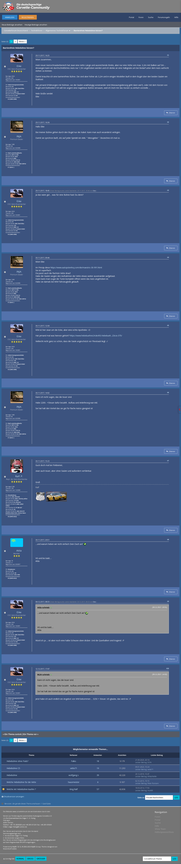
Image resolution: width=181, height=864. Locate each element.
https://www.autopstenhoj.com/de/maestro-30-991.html (76, 267)
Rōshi (5, 849)
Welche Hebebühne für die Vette (21, 782)
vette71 (73, 768)
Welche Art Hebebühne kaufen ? (21, 789)
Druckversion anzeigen (14, 796)
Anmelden (9, 17)
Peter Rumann (153, 783)
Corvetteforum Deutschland (16, 30)
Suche (150, 17)
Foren (141, 17)
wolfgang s (74, 775)
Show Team (160, 829)
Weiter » (22, 41)
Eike (19, 66)
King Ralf (74, 789)
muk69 (150, 790)
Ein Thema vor (30, 734)
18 (98, 761)
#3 (168, 190)
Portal (131, 17)
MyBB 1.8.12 (16, 847)
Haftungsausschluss (164, 832)
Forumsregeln (164, 17)
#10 (167, 668)
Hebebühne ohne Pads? (17, 761)
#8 (168, 539)
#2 (168, 122)
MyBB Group (36, 847)
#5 (168, 325)
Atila (19, 550)
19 (98, 768)
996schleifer (152, 776)
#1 (168, 55)
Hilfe (176, 17)
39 (98, 775)
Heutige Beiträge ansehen (36, 24)
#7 (168, 461)
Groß (30, 858)
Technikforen (36, 30)
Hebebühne (12, 775)
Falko (73, 761)
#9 (168, 601)
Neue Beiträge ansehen (12, 24)
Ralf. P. (19, 476)
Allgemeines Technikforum (57, 30)
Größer (41, 858)
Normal (20, 858)
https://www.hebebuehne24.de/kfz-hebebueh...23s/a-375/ (96, 335)
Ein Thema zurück (13, 734)
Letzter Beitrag (141, 762)
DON (149, 762)
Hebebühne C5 (13, 768)
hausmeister (73, 782)
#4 (168, 257)
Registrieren (28, 17)
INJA (19, 136)
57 (98, 789)
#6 (168, 392)
